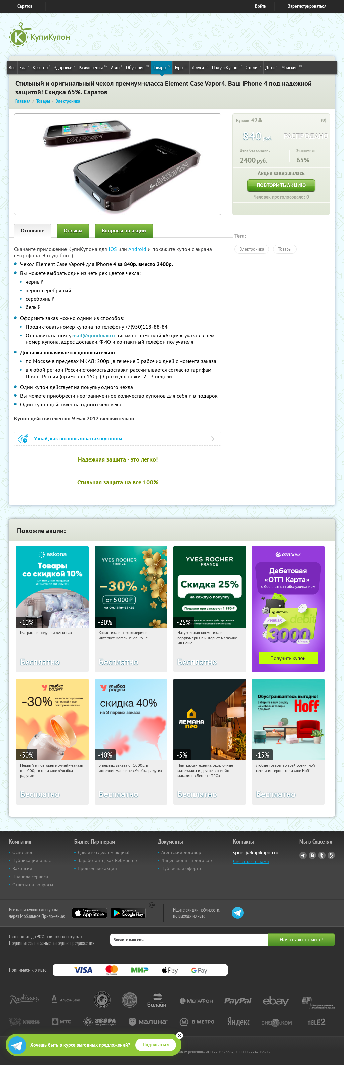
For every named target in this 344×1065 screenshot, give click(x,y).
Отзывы (73, 230)
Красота (41, 67)
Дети (271, 67)
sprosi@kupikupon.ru (255, 852)
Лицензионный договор (186, 860)
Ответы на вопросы (32, 885)
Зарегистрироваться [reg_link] (307, 6)
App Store (89, 913)
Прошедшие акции (97, 868)
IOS (113, 249)
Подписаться (156, 1045)
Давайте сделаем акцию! (103, 852)
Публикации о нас (31, 860)
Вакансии (22, 868)
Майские (291, 67)
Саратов (25, 6)
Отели (254, 67)
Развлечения (93, 67)
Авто (116, 67)
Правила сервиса (30, 877)
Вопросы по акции (124, 230)
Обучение (137, 67)
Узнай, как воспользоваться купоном (78, 438)
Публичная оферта (181, 868)
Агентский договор (181, 852)
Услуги (199, 67)
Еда (24, 67)
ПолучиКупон (227, 67)
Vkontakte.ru (312, 855)
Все (12, 67)
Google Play (128, 913)
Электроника (252, 249)
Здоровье (64, 67)
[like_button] (316, 120)
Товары (162, 67)
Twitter (322, 855)
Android (138, 249)
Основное (32, 230)
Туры (181, 67)
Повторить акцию (281, 185)
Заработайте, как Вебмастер (107, 860)
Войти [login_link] (260, 6)
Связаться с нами (251, 861)
